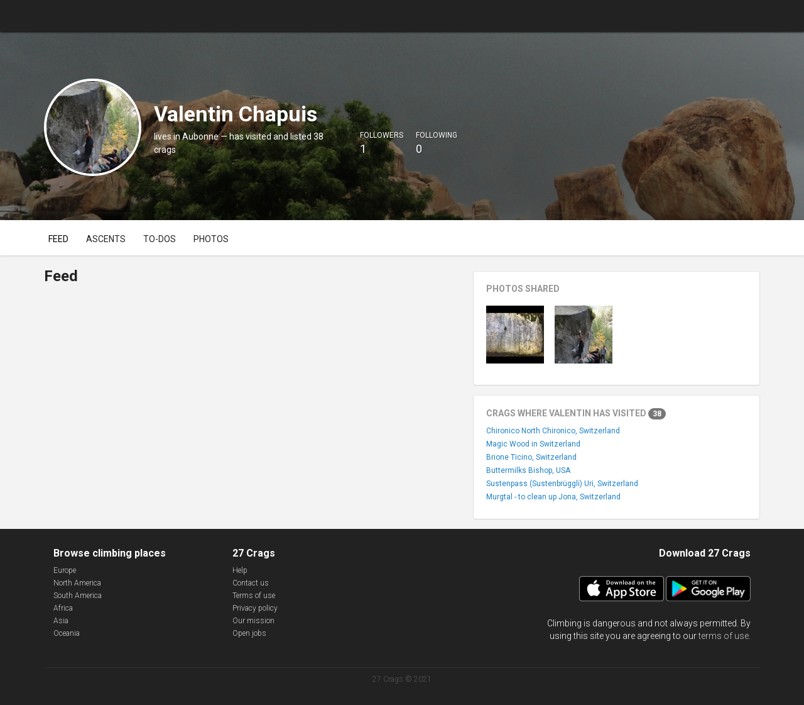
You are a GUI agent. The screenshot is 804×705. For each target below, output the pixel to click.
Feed (58, 239)
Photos (211, 239)
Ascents (106, 239)
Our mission (253, 620)
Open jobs (249, 633)
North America (77, 583)
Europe (64, 570)
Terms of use (253, 595)
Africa (63, 608)
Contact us (250, 583)
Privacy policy (255, 608)
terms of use (723, 636)
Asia (60, 620)
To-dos (159, 239)
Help (239, 570)
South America (77, 595)
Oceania (66, 633)
